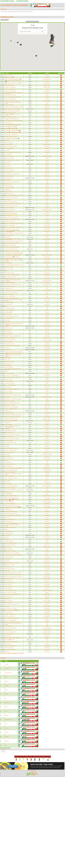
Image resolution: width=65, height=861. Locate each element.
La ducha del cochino (10, 373)
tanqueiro (47, 529)
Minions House (8, 410)
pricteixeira (47, 166)
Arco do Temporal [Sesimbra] (11, 201)
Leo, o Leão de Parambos (11, 385)
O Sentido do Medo (9, 466)
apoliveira (7, 728)
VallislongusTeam (47, 458)
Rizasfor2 (47, 517)
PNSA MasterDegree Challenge (12, 513)
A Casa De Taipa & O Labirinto (11, 146)
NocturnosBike (47, 612)
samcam (47, 541)
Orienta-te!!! (8, 481)
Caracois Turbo (47, 491)
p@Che (47, 477)
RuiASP (47, 294)
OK (42, 31)
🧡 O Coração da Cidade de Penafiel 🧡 (13, 83)
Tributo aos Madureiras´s (10, 616)
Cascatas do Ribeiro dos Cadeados (12, 243)
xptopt (47, 302)
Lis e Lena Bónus (9, 391)
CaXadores (47, 312)
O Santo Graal (8, 462)
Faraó (7, 306)
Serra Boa (7, 560)
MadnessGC (47, 406)
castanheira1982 (47, 239)
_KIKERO (47, 349)
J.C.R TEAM (47, 134)
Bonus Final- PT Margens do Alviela (12, 229)
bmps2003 (47, 136)
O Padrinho (8, 454)
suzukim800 (47, 333)
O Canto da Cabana (9, 436)
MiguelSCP (47, 562)
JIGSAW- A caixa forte (10, 361)
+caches (47, 489)
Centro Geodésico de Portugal (11, 249)
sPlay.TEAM (47, 568)
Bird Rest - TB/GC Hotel (10, 221)
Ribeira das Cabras (9, 531)
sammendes (47, 122)
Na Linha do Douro (9, 432)
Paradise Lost (8, 491)
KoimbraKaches (47, 91)
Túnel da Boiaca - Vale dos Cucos (12, 618)
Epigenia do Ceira (9, 288)
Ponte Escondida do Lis (10, 519)
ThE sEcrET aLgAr (9, 596)
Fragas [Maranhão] (9, 318)
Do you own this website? (25, 31)
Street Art (7, 570)
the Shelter (8, 598)
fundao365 (47, 164)
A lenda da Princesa (9, 156)
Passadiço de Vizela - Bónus (11, 495)
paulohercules (47, 197)
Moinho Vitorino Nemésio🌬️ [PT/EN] (13, 416)
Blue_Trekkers (47, 633)
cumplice (47, 223)
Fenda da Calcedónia (10, 310)
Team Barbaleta (47, 225)
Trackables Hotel (9, 612)
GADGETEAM (47, 112)
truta (47, 201)
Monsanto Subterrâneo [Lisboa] (12, 418)
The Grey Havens (9, 584)
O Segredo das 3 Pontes (10, 464)
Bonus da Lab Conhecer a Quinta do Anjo (14, 227)
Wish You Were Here (10, 647)
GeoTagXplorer (47, 146)
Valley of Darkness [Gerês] (11, 631)
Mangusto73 (47, 385)
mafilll (47, 533)
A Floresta (7, 150)
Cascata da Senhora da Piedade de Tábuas (14, 241)
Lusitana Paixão (8, 672)
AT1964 (47, 193)
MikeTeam (7, 736)
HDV (47, 264)
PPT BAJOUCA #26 (9, 521)
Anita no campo (9, 191)
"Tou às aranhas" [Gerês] (10, 89)
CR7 (6, 270)
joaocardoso (47, 343)
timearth (47, 389)
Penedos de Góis (9, 509)
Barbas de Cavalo (9, 211)
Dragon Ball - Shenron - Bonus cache (13, 278)
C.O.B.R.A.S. (8, 237)
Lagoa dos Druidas (9, 381)
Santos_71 (47, 456)
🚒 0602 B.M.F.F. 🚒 (10, 77)
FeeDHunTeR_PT (47, 495)
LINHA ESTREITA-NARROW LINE (12, 389)
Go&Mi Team (47, 110)
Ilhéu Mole (8, 347)
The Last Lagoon (9, 586)
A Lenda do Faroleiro (10, 158)
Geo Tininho (8, 322)
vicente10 (47, 95)
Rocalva (7, 539)
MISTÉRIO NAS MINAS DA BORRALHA (13, 414)
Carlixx (47, 199)
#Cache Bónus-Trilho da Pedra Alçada (13, 108)
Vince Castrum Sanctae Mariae (12, 641)
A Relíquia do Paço (9, 175)
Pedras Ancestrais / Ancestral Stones (13, 505)
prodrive (47, 513)
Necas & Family (47, 337)
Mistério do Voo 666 (9, 412)
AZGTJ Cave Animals (10, 207)
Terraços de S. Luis (9, 578)
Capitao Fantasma (47, 606)
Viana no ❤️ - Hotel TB (10, 639)
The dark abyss (8, 580)
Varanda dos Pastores (10, 633)
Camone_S (47, 108)
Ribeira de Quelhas (9, 533)
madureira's (47, 635)
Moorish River (8, 422)
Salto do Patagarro (9, 549)
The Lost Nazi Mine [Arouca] (11, 590)
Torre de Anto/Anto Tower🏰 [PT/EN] (13, 610)
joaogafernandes (47, 83)
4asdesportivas (47, 481)
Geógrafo (47, 422)
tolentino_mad (47, 545)
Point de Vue (8, 517)
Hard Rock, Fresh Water (10, 337)
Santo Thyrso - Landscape (11, 551)
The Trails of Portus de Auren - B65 (12, 604)
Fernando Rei (47, 262)
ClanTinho (7, 732)
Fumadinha (8, 320)
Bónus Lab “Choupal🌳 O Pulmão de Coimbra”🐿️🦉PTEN (13, 231)
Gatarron (47, 203)
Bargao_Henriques (47, 418)
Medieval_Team (8, 702)
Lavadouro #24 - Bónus (10, 383)
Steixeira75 (47, 243)
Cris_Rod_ (47, 162)
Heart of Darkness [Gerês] (11, 339)
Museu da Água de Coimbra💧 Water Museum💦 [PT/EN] (13, 427)
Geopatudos (47, 322)
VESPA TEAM (47, 361)
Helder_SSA (47, 497)
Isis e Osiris (8, 359)
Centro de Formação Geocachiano (12, 247)
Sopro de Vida (8, 566)
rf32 (47, 570)
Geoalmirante (47, 448)
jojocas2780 (47, 229)
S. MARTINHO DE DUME (10, 545)
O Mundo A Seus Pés (10, 452)
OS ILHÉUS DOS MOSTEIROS (12, 485)
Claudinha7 (47, 588)
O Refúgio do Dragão (10, 458)
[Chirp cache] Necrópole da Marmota (13, 110)
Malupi (47, 160)
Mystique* (7, 740)
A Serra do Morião (9, 177)
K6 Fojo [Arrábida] (9, 367)
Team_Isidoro (47, 278)
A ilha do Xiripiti (8, 154)
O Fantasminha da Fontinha (11, 442)
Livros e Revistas (9, 393)
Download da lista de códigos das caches (11, 653)
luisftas (47, 373)
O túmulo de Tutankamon (10, 472)
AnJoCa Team (47, 120)
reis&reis (47, 391)
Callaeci (47, 531)
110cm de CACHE (9, 122)
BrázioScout (47, 221)
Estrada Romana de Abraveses (12, 292)
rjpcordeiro (47, 219)
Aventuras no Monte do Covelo (11, 205)
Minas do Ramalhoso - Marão (11, 408)
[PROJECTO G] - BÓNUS (10, 112)
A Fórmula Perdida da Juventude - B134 (13, 152)
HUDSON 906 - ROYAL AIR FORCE (13, 345)
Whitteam (7, 715)
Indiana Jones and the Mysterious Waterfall (14, 351)
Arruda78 (47, 395)
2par (47, 462)
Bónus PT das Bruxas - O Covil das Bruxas (14, 233)
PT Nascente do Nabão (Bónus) (12, 523)
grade (47, 288)
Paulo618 (47, 75)
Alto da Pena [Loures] (10, 187)
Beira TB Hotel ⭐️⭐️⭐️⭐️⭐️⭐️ (12, 215)
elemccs (47, 211)
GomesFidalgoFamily (47, 470)
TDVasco (47, 379)
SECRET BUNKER (9, 556)
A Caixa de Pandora (9, 142)
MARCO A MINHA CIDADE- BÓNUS (13, 402)
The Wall (7, 606)
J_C (47, 641)
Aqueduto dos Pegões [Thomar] (12, 197)
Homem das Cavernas (10, 343)
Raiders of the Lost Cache (11, 527)
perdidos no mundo (47, 116)
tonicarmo (47, 241)
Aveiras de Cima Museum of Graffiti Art (13, 203)
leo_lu (47, 440)
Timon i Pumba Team (47, 284)
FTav (6, 698)
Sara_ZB (6, 681)
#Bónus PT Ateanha (9, 104)
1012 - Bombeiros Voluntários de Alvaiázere (14, 120)
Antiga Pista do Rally (10, 193)
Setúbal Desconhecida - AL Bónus (12, 562)
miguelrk (47, 148)
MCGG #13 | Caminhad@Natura (12, 406)
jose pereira (47, 177)
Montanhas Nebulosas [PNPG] (11, 420)
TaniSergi (47, 483)
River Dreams (8, 535)
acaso (47, 128)
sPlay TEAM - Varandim (10, 568)
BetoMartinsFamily (8, 719)
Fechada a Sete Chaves (10, 308)
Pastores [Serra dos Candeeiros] (12, 497)
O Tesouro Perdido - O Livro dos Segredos (14, 468)
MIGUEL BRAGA (47, 290)
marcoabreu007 (47, 359)
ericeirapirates (47, 620)
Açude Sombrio (8, 183)
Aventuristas (47, 649)
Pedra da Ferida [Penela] (10, 503)
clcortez (47, 187)
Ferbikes (47, 438)
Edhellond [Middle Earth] (10, 282)
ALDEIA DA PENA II (9, 185)
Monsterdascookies (47, 79)
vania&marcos (47, 442)
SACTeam (47, 543)
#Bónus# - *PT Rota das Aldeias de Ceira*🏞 (14, 106)
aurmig (47, 233)
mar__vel (47, 270)
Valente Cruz (47, 140)
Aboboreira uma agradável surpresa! (13, 181)
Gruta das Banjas (9, 333)
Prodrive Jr (47, 329)
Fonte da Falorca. (9, 314)
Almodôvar (47, 316)
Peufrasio (7, 706)
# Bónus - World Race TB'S (11, 91)
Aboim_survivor (47, 564)
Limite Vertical (8, 387)
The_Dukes (47, 341)
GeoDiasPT (47, 521)
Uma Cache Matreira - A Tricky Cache (13, 622)
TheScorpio (47, 551)
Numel (47, 179)
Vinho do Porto (8, 643)
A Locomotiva (8, 162)
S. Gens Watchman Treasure (11, 543)
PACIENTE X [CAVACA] (10, 487)
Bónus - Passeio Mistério (10, 225)
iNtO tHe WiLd (8, 357)
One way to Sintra (9, 479)
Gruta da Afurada (9, 331)
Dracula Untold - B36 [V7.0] (11, 276)
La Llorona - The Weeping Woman (12, 375)
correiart (47, 286)
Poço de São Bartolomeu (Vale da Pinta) (13, 515)
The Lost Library (9, 588)
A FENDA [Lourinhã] (9, 148)
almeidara (47, 266)
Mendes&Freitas (47, 505)
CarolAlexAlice (47, 118)
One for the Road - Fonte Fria (11, 477)
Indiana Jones (8, 349)
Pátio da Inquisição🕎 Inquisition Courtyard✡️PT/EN (12, 500)
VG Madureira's (9, 635)
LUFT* (6, 723)
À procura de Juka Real (10, 170)
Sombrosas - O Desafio (10, 564)
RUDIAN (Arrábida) (9, 541)
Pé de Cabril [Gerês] (9, 501)
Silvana (47, 89)
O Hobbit (7, 444)
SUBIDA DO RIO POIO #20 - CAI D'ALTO (14, 572)
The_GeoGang (47, 412)
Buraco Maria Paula (9, 235)
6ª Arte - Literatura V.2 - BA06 (11, 136)
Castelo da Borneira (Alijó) (11, 245)
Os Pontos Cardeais (47, 600)
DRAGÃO (47, 637)
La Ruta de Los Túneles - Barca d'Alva (13, 377)
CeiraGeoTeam (47, 106)
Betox (47, 292)
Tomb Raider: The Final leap (11, 608)
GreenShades (47, 304)
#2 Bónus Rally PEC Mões (11, 95)
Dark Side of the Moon (10, 272)
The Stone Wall (8, 602)
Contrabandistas (9, 262)
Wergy (47, 493)
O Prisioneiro (8, 456)
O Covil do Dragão (9, 440)
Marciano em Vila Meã (10, 400)
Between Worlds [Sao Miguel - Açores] (13, 219)
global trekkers (47, 584)
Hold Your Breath (9, 341)
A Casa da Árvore (9, 144)
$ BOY (47, 371)
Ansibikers (47, 104)
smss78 (47, 215)
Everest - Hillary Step (10, 294)
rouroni (47, 450)
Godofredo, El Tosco (9, 327)
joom (47, 444)
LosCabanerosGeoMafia (47, 454)
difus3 (6, 689)
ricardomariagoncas (47, 347)
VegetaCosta (47, 345)
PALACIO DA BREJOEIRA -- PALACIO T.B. (14, 489)
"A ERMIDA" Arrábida (10, 85)
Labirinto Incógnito (9, 379)
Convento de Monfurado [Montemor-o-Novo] (14, 264)
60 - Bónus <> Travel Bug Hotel (12, 134)
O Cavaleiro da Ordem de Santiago (12, 438)
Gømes (47, 622)
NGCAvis (47, 318)
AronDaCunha (47, 404)
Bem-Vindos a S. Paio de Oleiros (12, 217)
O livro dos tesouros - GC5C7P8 (12, 448)
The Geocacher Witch (10, 582)
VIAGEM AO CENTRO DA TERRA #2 (13, 637)
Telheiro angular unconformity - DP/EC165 (14, 576)
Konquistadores (47, 468)
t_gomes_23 (47, 191)
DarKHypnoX (47, 503)
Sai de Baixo (8, 547)
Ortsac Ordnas (47, 387)
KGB (6, 371)
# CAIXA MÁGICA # (9, 75)
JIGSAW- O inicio (9, 363)
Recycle (7, 529)
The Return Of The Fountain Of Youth (13, 594)
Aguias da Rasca (47, 85)
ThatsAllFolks (47, 608)
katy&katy (47, 142)
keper (47, 410)
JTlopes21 (47, 168)
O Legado (7, 446)
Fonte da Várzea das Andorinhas (12, 316)
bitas (6, 745)
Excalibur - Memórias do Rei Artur (12, 298)
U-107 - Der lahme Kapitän (11, 620)
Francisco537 (47, 235)
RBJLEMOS (47, 525)
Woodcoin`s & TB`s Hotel (10, 649)
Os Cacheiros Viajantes (47, 339)
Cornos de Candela (9, 268)
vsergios (24, 5)
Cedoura (47, 428)
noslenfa (47, 247)
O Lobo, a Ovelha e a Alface (11, 450)
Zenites (47, 181)
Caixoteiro (47, 249)
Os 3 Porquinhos (9, 483)
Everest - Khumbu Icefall (10, 296)
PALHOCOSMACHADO (47, 156)
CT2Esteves (47, 314)
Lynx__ (47, 393)
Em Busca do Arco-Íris (10, 286)
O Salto (7, 460)
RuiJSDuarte (47, 367)
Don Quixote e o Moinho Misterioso (12, 274)
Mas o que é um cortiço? (10, 404)
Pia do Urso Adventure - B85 (11, 511)
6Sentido (47, 183)
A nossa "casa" (8, 166)
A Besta (7, 140)
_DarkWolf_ (47, 158)
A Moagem (8, 164)
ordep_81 (47, 207)
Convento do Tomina (10, 266)
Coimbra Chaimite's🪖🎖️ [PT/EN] (12, 256)
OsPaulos (47, 77)
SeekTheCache (47, 227)
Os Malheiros (47, 97)
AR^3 (6, 711)
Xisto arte (7, 651)
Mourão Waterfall (9, 424)
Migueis (47, 436)
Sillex (47, 308)
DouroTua (47, 170)
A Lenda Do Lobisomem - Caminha (12, 160)
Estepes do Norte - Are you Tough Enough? (14, 290)
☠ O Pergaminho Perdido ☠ (11, 116)
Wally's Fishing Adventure (10, 645)
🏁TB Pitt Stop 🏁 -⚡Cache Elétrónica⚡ (14, 574)
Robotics (7, 537)
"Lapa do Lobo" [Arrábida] (10, 87)
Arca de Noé (8, 199)
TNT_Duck (47, 331)
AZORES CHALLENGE (10, 209)
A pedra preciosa (9, 168)
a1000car (47, 464)
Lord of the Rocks (47, 576)
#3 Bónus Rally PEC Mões (11, 99)
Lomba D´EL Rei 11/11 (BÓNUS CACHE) (14, 395)
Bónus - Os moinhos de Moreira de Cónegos (14, 223)
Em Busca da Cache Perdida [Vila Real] (13, 284)
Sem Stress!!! (8, 558)
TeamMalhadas (47, 515)
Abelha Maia (8, 179)
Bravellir (47, 237)
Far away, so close (9, 304)
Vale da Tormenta (9, 629)
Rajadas (47, 424)
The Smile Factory (9, 600)
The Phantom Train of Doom (11, 592)
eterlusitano (47, 185)
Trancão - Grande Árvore (10, 614)
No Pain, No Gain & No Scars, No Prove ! (14, 434)
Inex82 (47, 154)
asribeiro (47, 205)
